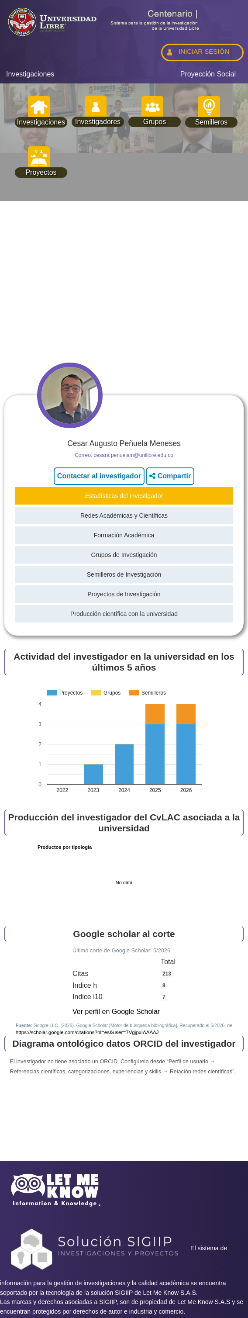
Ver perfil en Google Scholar (116, 1011)
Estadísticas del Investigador (124, 495)
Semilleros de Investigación (124, 574)
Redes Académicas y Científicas (124, 515)
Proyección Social (208, 74)
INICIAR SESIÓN (196, 52)
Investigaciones (30, 74)
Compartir (170, 476)
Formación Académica (124, 535)
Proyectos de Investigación (123, 594)
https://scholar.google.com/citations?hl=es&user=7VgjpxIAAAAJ (88, 1032)
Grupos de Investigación (124, 554)
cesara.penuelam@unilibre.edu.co (133, 455)
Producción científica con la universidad (124, 613)
